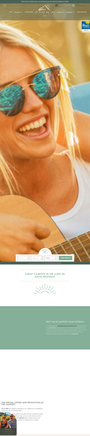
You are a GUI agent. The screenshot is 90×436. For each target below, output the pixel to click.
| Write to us (8, 434)
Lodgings (59, 12)
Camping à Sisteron (35, 263)
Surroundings (69, 12)
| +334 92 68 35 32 (8, 432)
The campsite (17, 12)
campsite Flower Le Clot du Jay (66, 326)
